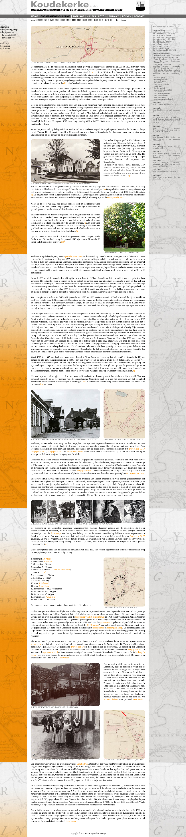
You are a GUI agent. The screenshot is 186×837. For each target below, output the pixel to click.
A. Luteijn (50, 597)
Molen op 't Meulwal (61, 569)
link (84, 381)
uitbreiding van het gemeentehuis (89, 617)
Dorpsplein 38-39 (75, 451)
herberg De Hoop (114, 627)
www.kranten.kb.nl (159, 97)
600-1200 (44, 20)
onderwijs (4, 43)
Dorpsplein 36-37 (56, 451)
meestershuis (98, 627)
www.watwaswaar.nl (160, 95)
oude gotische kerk (115, 197)
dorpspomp (55, 533)
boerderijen (5, 46)
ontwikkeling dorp (8, 29)
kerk (94, 72)
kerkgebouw (36, 644)
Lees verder (64, 657)
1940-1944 (109, 20)
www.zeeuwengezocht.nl (161, 94)
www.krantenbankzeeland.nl (163, 99)
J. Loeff (43, 572)
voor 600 (35, 20)
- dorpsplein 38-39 (8, 35)
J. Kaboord (43, 583)
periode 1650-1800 (73, 256)
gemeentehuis (106, 622)
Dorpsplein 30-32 (38, 451)
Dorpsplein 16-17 (137, 449)
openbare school (50, 652)
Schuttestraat (82, 764)
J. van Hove (44, 586)
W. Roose (47, 561)
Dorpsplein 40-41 (84, 470)
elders (65, 83)
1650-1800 (65, 20)
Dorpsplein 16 (134, 649)
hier (42, 384)
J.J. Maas (46, 559)
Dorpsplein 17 (77, 647)
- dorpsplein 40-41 (8, 37)
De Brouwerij (93, 625)
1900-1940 (98, 20)
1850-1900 (87, 20)
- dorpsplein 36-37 (8, 32)
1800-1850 (77, 20)
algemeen (4, 27)
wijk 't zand (5, 48)
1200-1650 (55, 20)
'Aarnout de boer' (111, 699)
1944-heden (121, 20)
